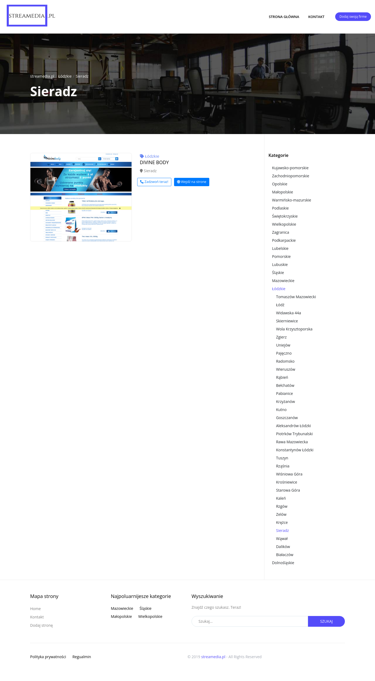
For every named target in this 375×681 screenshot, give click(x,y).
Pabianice (284, 393)
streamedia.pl (42, 76)
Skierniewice (287, 320)
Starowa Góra (288, 490)
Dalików (283, 546)
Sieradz (82, 76)
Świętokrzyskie (285, 216)
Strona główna (284, 16)
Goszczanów (287, 417)
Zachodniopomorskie (290, 175)
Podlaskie (280, 208)
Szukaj (326, 621)
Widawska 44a (288, 312)
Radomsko (285, 361)
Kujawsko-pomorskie (290, 167)
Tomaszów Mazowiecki (296, 296)
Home (35, 608)
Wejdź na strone (191, 181)
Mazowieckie (283, 280)
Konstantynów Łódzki (294, 449)
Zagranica (280, 232)
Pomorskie (281, 256)
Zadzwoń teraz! (154, 181)
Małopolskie (282, 191)
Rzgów (281, 506)
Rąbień (282, 377)
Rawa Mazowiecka (292, 441)
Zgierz (281, 337)
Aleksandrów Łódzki (293, 425)
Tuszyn (282, 457)
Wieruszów (285, 369)
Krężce (282, 522)
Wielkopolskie (284, 224)
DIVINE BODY (154, 162)
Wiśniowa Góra (289, 474)
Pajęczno (284, 353)
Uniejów (283, 345)
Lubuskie (280, 264)
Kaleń (281, 498)
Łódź (280, 304)
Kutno (281, 409)
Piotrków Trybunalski (294, 433)
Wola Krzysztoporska (294, 329)
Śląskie (278, 272)
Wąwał (282, 538)
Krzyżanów (285, 401)
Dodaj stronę (41, 625)
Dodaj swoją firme (353, 16)
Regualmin (81, 656)
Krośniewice (286, 482)
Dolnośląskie (283, 562)
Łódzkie (65, 76)
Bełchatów (285, 385)
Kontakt (316, 16)
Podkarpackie (284, 240)
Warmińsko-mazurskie (291, 200)
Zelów (281, 514)
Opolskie (279, 183)
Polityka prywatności (48, 656)
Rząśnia (282, 466)
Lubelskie (280, 248)
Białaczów (284, 554)
